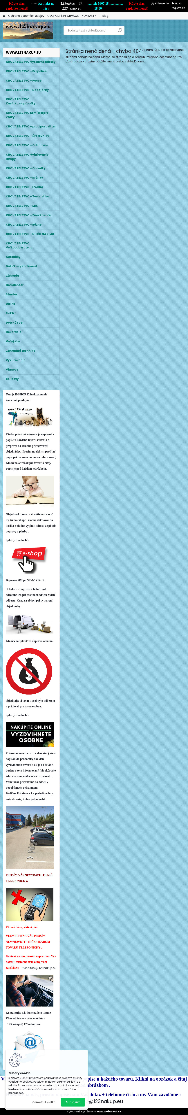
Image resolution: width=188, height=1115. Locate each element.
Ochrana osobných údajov (26, 16)
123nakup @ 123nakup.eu (38, 968)
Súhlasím (73, 1102)
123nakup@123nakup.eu (94, 1101)
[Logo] (28, 30)
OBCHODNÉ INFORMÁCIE (63, 16)
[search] (120, 31)
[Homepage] (4, 16)
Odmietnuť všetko (43, 1102)
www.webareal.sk (109, 1111)
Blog (105, 16)
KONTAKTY (89, 16)
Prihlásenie (162, 3)
